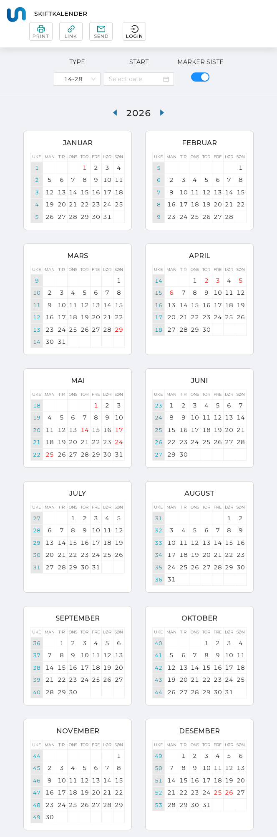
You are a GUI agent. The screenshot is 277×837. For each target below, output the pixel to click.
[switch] (200, 77)
